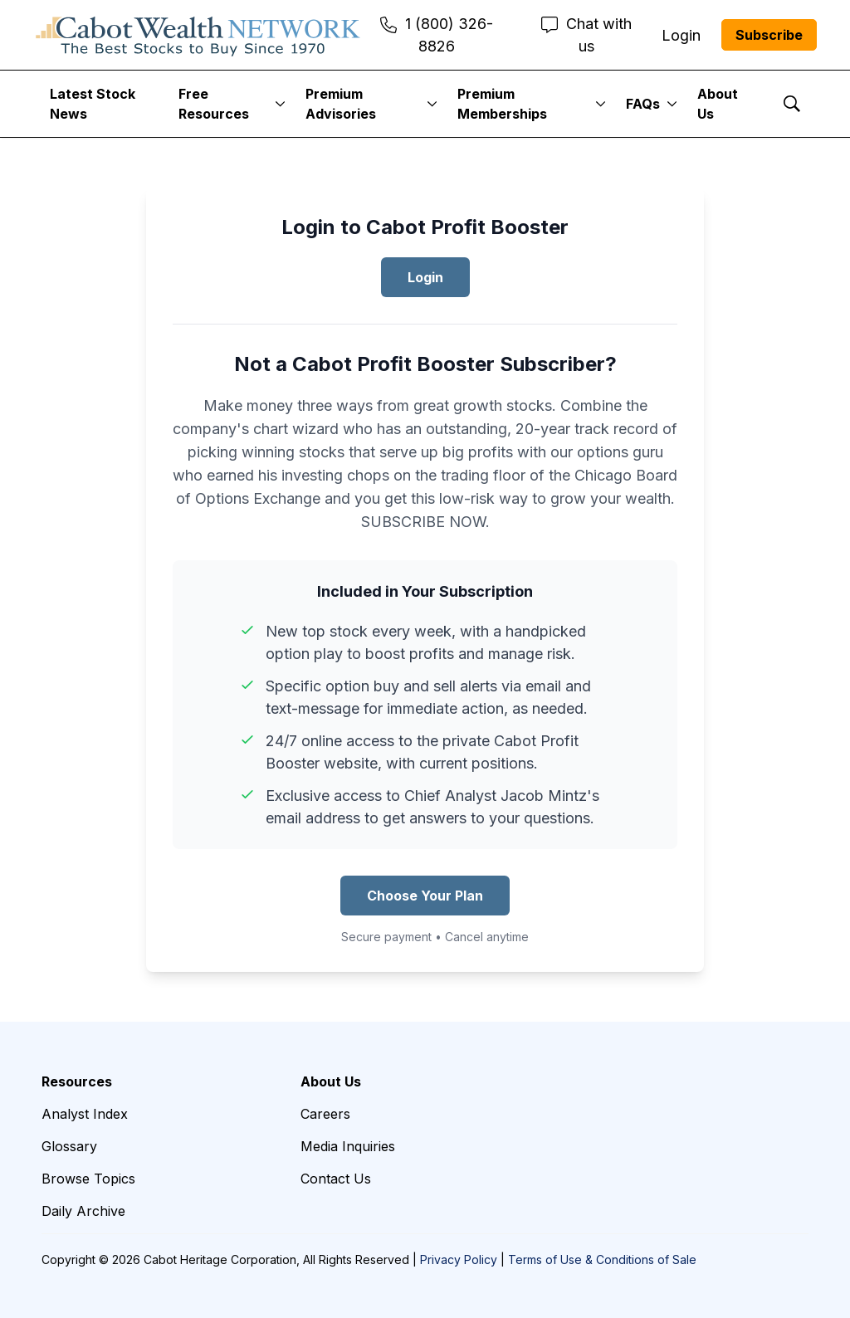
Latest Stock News (92, 103)
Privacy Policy (458, 1259)
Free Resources (213, 103)
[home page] (198, 35)
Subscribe (769, 35)
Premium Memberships (502, 103)
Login (425, 277)
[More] (280, 104)
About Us (717, 103)
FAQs (643, 103)
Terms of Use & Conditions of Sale (602, 1259)
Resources (77, 1081)
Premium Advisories (340, 103)
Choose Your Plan (425, 895)
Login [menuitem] (681, 35)
